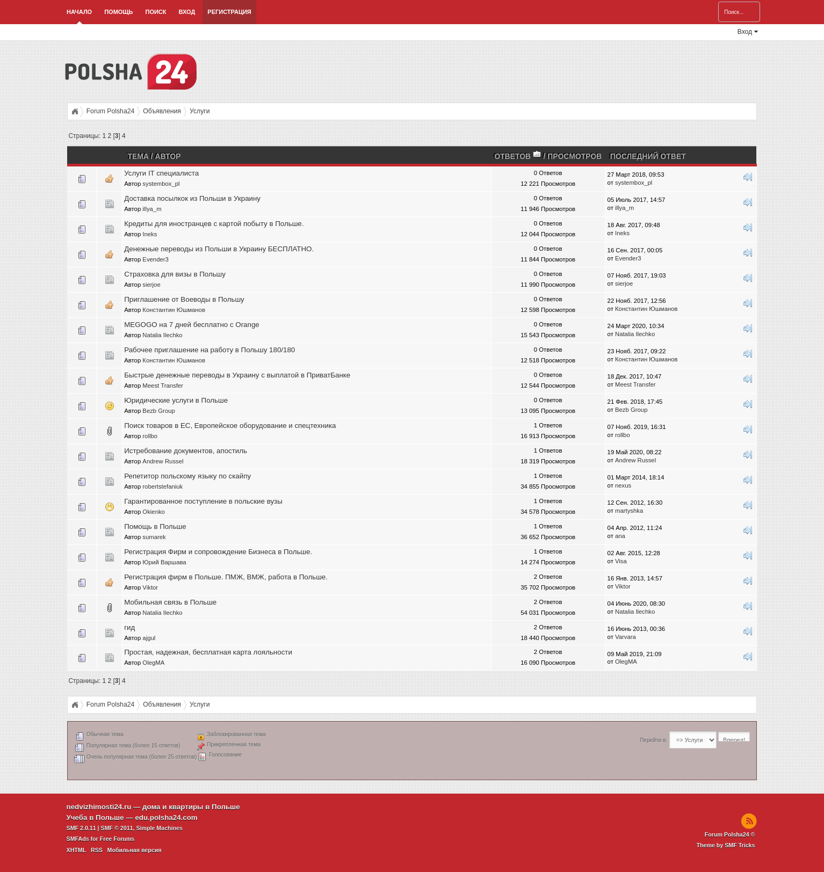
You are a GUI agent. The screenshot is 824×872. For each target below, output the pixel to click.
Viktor (150, 587)
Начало (79, 12)
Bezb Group (158, 411)
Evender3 (155, 259)
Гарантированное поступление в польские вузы (203, 501)
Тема (137, 156)
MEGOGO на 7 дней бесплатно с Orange (191, 325)
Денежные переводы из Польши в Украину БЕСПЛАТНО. (219, 249)
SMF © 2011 (117, 828)
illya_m (151, 209)
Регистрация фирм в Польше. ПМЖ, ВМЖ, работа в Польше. (226, 577)
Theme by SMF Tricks (725, 845)
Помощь (118, 12)
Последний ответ (648, 156)
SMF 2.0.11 (81, 828)
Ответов (517, 156)
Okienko (153, 511)
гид (129, 627)
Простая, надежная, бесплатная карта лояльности (208, 652)
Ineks (149, 234)
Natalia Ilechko (162, 335)
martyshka (629, 510)
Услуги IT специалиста (161, 173)
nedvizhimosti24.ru (99, 807)
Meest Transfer (162, 385)
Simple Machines (159, 828)
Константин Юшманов (173, 310)
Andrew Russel (162, 461)
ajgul (148, 638)
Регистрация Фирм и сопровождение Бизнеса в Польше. (218, 552)
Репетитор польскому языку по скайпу (187, 476)
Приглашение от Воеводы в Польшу (184, 299)
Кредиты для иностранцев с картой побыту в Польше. (213, 224)
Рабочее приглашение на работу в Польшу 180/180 (209, 350)
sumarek (153, 537)
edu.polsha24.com (166, 817)
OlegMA (153, 662)
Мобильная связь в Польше (170, 602)
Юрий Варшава (164, 562)
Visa (621, 561)
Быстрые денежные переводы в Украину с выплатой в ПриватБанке (237, 375)
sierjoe (151, 284)
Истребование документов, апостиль (185, 451)
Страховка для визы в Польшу (175, 274)
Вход (187, 12)
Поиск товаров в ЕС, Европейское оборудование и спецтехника (230, 426)
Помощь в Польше (155, 526)
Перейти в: (653, 740)
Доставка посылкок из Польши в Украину (192, 198)
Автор (168, 156)
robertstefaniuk (162, 486)
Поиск (156, 12)
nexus (623, 485)
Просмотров (574, 156)
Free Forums (117, 838)
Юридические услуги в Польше (176, 400)
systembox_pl (160, 183)
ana (620, 536)
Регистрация (229, 12)
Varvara (625, 637)
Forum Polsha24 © (730, 834)
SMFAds (78, 838)
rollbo (149, 436)
